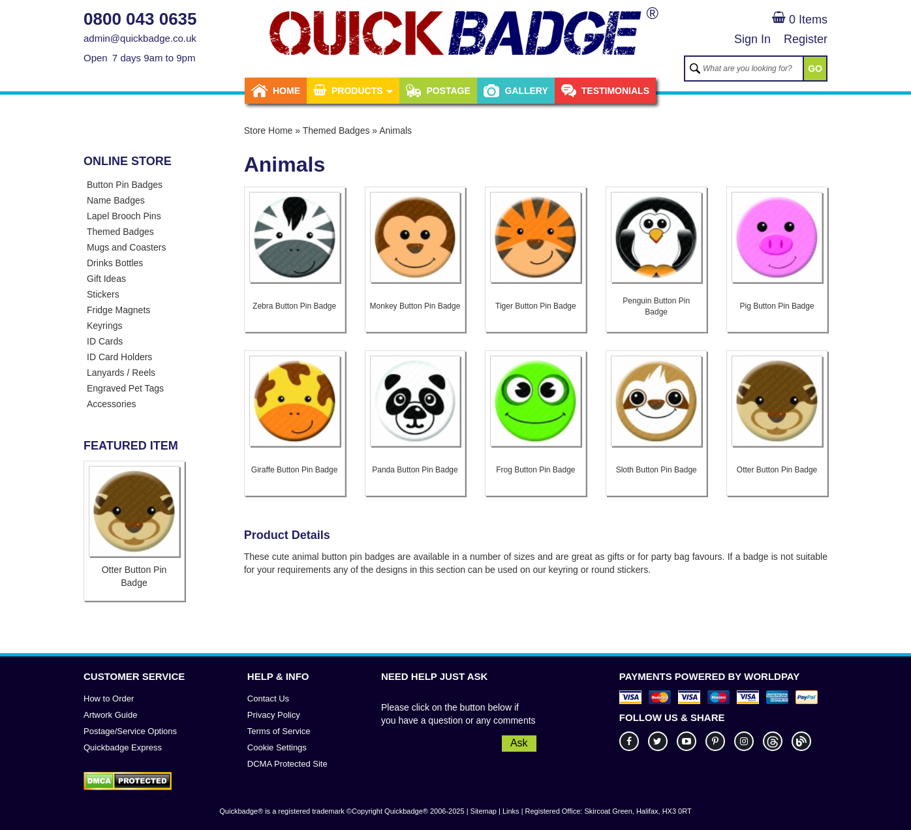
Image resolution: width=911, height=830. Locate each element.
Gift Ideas (106, 278)
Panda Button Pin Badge (414, 469)
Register (805, 39)
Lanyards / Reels (121, 372)
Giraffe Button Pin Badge (294, 469)
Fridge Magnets (118, 310)
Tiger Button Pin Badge (535, 306)
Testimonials (605, 90)
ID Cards (105, 341)
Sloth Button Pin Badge (656, 469)
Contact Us (268, 698)
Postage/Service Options (130, 731)
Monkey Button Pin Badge (415, 306)
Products (353, 91)
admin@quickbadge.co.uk (140, 38)
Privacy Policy (273, 715)
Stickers (103, 294)
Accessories (111, 404)
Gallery (516, 90)
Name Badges (116, 200)
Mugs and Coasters (126, 247)
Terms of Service (279, 731)
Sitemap (484, 811)
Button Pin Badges (124, 184)
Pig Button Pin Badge (777, 306)
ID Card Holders (119, 357)
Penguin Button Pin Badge (656, 306)
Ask (519, 742)
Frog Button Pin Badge (535, 469)
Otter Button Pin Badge (777, 469)
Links (510, 811)
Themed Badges (120, 231)
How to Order (109, 698)
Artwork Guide (110, 715)
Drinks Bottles (115, 263)
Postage (438, 90)
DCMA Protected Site (287, 764)
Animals (395, 130)
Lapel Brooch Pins (124, 216)
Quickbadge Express (123, 747)
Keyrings (104, 325)
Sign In (752, 39)
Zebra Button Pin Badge (294, 306)
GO (815, 68)
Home (275, 90)
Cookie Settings (277, 747)
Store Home (268, 130)
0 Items (799, 19)
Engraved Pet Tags (125, 388)
